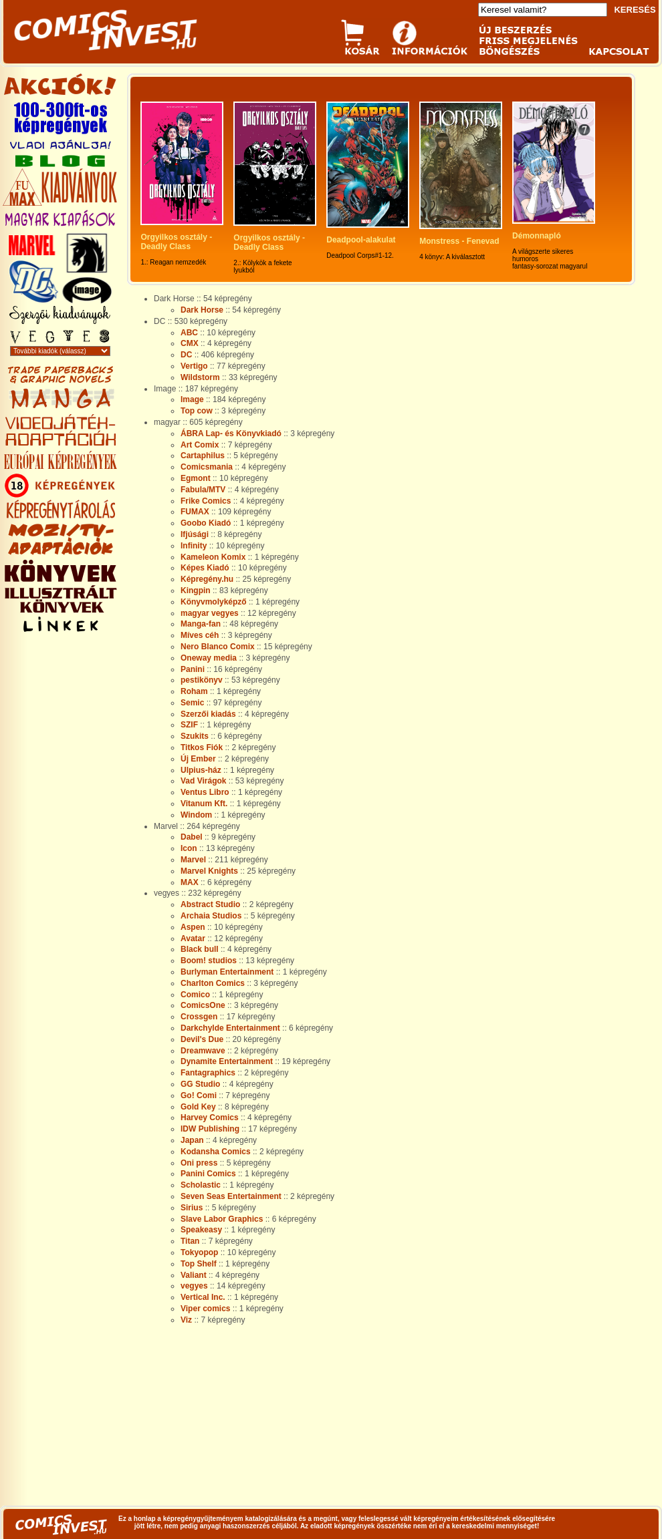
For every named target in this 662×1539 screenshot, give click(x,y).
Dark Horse (202, 310)
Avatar (193, 938)
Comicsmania (207, 467)
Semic (192, 702)
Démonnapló (536, 235)
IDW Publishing (210, 1129)
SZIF (189, 724)
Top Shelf (199, 1263)
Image (192, 399)
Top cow (197, 410)
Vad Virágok (203, 781)
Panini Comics (208, 1173)
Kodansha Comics (216, 1151)
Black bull (200, 949)
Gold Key (198, 1107)
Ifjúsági (195, 534)
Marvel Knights (209, 871)
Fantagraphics (208, 1072)
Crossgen (199, 1016)
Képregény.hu (207, 579)
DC (186, 354)
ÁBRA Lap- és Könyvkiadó (231, 433)
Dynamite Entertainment (227, 1061)
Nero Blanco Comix (218, 646)
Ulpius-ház (201, 770)
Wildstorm (200, 377)
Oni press (199, 1163)
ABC (189, 332)
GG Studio (200, 1084)
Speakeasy (201, 1229)
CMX (190, 343)
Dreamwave (203, 1050)
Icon (189, 848)
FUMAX (195, 511)
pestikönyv (202, 680)
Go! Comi (199, 1095)
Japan (192, 1140)
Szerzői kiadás (208, 714)
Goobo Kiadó (206, 523)
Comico (195, 994)
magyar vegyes (210, 613)
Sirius (192, 1207)
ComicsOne (203, 1005)
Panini (193, 669)
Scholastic (201, 1185)
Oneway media (209, 658)
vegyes (194, 1286)
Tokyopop (199, 1252)
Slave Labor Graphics (222, 1219)
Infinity (194, 545)
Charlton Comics (213, 983)
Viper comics (205, 1308)
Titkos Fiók (202, 747)
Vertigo (194, 366)
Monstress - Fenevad (459, 241)
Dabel (192, 837)
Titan (190, 1241)
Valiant (194, 1275)
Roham (194, 691)
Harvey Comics (210, 1117)
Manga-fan (201, 624)
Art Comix (200, 445)
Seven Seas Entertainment (231, 1196)
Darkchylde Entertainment (230, 1028)
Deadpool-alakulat (360, 239)
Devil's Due (202, 1039)
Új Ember (198, 758)
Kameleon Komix (213, 557)
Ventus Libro (205, 792)
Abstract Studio (210, 904)
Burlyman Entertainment (227, 972)
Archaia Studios (211, 915)
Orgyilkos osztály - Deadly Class (177, 241)
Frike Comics (206, 501)
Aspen (193, 927)
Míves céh (200, 635)
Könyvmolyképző (214, 602)
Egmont (196, 478)
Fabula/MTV (203, 489)
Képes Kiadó (205, 567)
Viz (186, 1320)
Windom (196, 815)
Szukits (195, 736)
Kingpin (196, 590)
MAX (190, 882)
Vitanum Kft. (204, 803)
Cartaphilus (203, 455)
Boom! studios (209, 960)
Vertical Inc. (203, 1297)
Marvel (193, 859)
